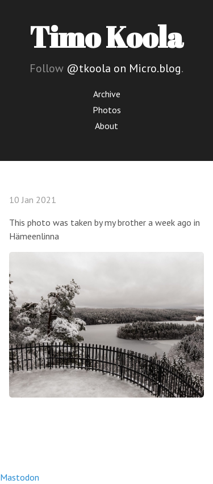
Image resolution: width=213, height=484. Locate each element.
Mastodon (19, 477)
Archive (106, 94)
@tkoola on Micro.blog (123, 68)
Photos (107, 109)
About (106, 125)
